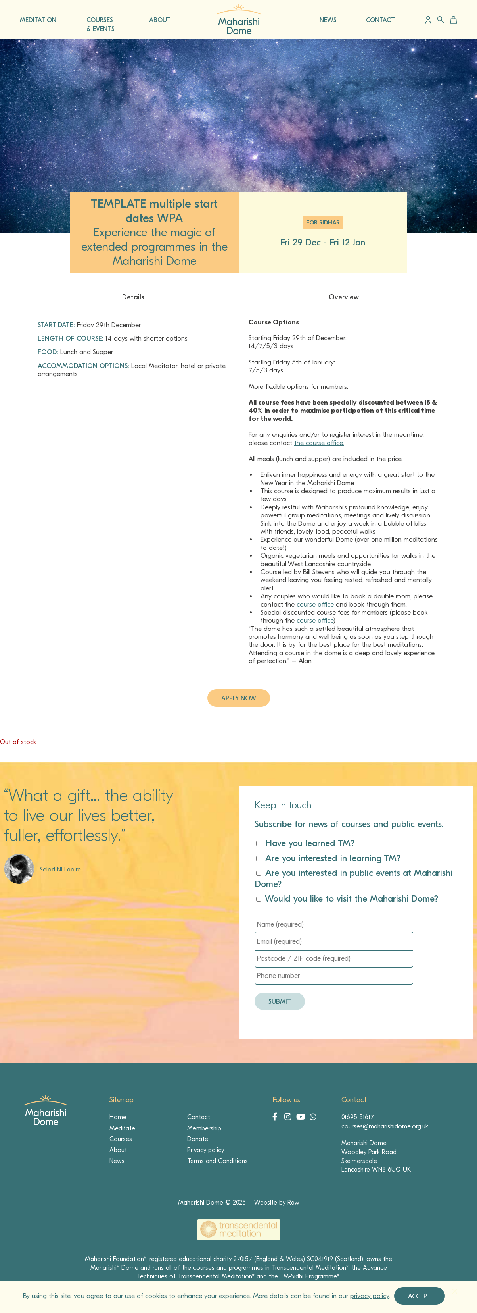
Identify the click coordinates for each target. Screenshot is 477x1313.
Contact (198, 1117)
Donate (197, 1139)
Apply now (238, 698)
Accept (419, 1296)
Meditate (122, 1128)
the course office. (319, 443)
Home (117, 1117)
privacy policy (369, 1296)
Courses (120, 1139)
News (117, 1161)
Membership (204, 1128)
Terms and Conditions (217, 1161)
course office (315, 604)
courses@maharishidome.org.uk (384, 1126)
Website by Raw (276, 1202)
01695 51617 (357, 1117)
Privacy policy (205, 1150)
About (118, 1150)
